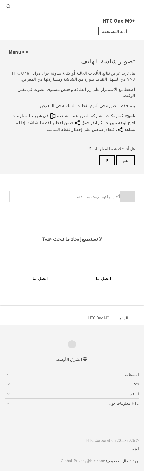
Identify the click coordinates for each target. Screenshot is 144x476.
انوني (135, 448)
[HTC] (72, 6)
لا (107, 160)
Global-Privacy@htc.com (82, 460)
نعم (125, 160)
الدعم (123, 317)
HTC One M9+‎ (99, 317)
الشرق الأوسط (69, 359)
